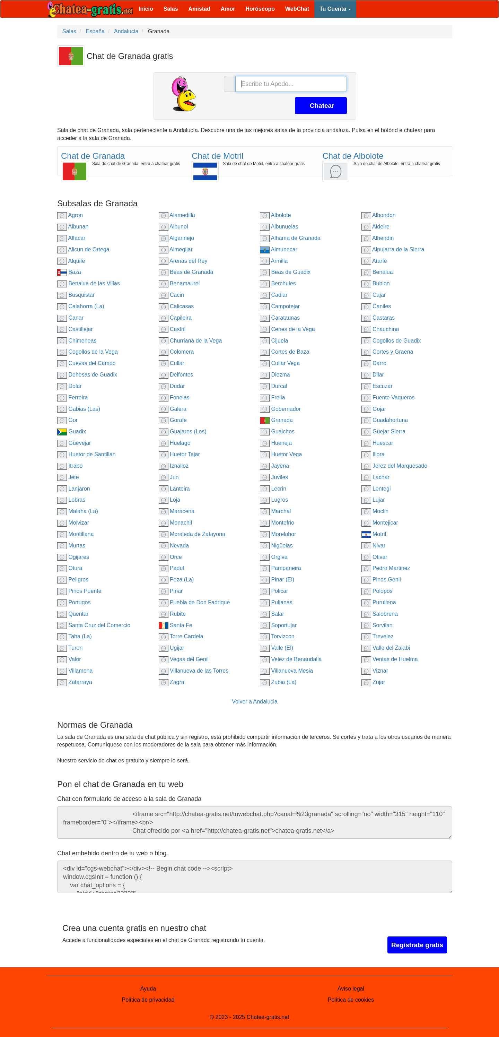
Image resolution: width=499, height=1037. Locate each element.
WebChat (297, 9)
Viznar (374, 671)
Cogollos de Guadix (391, 341)
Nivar (373, 545)
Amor (228, 9)
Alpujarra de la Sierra (392, 249)
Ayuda (148, 989)
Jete (68, 477)
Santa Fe (175, 625)
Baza (69, 272)
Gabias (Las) (78, 409)
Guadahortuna (384, 420)
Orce (170, 557)
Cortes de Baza (284, 352)
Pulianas (276, 602)
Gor (67, 420)
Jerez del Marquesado (394, 466)
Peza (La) (176, 579)
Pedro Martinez (385, 568)
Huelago (175, 443)
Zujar (373, 682)
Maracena (177, 511)
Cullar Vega (280, 363)
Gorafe (173, 420)
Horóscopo (260, 9)
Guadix (71, 431)
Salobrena (379, 614)
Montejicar (379, 523)
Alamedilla (177, 215)
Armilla (274, 261)
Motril (373, 534)
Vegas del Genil (184, 659)
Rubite (172, 614)
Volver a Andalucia (255, 702)
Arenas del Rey (183, 261)
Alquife (71, 261)
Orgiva (274, 557)
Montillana (75, 534)
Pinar (171, 591)
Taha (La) (74, 636)
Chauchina (380, 329)
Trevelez (377, 636)
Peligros (72, 579)
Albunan (72, 227)
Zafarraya (74, 682)
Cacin (171, 295)
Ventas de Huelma (389, 659)
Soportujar (278, 625)
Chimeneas (76, 341)
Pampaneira (280, 568)
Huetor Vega (281, 454)
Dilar (372, 375)
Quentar (72, 614)
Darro (373, 363)
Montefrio (277, 523)
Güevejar (74, 443)
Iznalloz (174, 466)
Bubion (375, 283)
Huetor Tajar (179, 454)
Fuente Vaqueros (388, 397)
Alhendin (377, 238)
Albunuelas (279, 227)
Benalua (377, 272)
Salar (272, 614)
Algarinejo (176, 238)
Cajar (373, 295)
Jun (169, 477)
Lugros (274, 500)
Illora (373, 454)
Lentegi (376, 489)
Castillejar (75, 329)
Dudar (172, 386)
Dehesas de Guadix (87, 375)
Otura (69, 568)
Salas (171, 9)
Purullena (378, 602)
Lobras (71, 500)
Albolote (275, 215)
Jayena (274, 466)
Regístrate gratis (417, 945)
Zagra (171, 682)
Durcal (273, 386)
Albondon (378, 215)
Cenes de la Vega (287, 329)
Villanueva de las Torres (194, 671)
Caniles (376, 306)
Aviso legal (351, 989)
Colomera (176, 352)
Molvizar (73, 523)
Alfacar (71, 238)
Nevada (174, 545)
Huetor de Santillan (86, 454)
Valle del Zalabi (385, 648)
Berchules (278, 283)
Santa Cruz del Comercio (93, 625)
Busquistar (76, 295)
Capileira (175, 318)
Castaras (378, 318)
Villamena (75, 671)
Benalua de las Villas (88, 283)
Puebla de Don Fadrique (194, 602)
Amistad (199, 9)
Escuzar (377, 386)
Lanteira (174, 489)
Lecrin (273, 489)
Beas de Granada (186, 272)
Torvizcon (277, 636)
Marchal (275, 511)
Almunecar (278, 249)
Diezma (275, 375)
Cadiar (274, 295)
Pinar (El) (277, 579)
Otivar (374, 557)
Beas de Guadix (285, 272)
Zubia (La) (278, 682)
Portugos (73, 602)
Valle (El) (276, 648)
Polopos (377, 591)
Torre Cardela (181, 636)
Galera (172, 409)
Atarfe (374, 261)
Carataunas (280, 318)
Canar (70, 318)
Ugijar (171, 648)
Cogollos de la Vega (87, 352)
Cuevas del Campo (86, 363)
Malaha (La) (77, 511)
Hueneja (276, 443)
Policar (274, 591)
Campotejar (280, 306)
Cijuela (274, 341)
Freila (272, 397)
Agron (70, 215)
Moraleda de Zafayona (192, 534)
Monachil (175, 523)
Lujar (373, 500)
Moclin (375, 511)
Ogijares (73, 557)
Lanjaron (73, 489)
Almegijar (176, 249)
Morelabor (278, 534)
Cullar (171, 363)
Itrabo (69, 466)
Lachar (375, 477)
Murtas (71, 545)
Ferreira (72, 397)
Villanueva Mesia (286, 671)
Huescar (377, 443)
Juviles (274, 477)
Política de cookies (351, 1000)
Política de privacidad (148, 1000)
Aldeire (375, 227)
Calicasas (176, 306)
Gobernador (280, 409)
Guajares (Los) (183, 431)
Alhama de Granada (290, 238)
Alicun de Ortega (83, 249)
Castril (172, 329)
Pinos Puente (79, 591)
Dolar (69, 386)
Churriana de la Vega (190, 341)
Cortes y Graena (387, 352)
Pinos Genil (381, 579)
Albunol (173, 227)
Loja (170, 500)
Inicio (146, 9)
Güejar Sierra (383, 431)
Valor (69, 659)
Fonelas (174, 397)
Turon (69, 648)
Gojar (373, 409)
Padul (171, 568)
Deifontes (176, 375)
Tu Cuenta (335, 9)
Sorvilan (377, 625)
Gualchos (277, 431)
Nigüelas (276, 545)
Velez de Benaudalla (291, 659)
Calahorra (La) (80, 306)
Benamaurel (179, 283)
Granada (276, 420)
